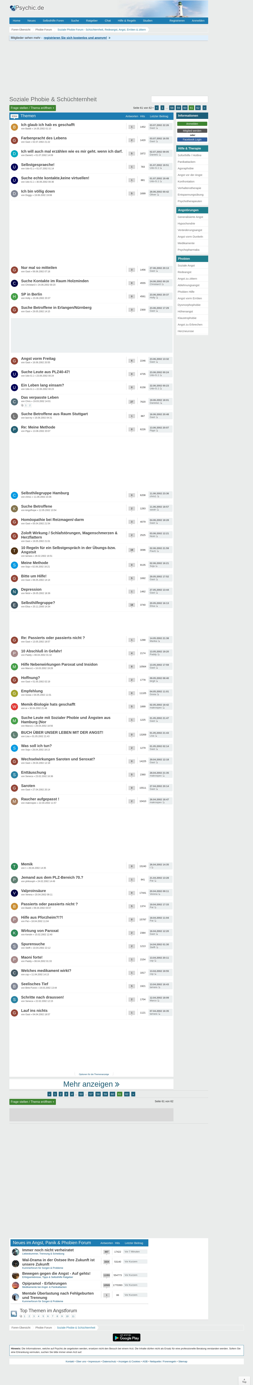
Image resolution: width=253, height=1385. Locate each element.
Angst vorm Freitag (38, 358)
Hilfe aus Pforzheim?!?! (42, 917)
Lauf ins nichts (34, 1010)
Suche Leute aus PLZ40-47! (45, 372)
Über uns (81, 1361)
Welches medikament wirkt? (46, 971)
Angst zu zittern (187, 278)
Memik (27, 864)
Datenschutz (109, 1361)
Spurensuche (33, 944)
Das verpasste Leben (40, 397)
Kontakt (70, 1361)
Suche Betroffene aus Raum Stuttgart (54, 414)
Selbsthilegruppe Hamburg (45, 493)
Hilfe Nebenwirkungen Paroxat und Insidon (59, 664)
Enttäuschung (33, 772)
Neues (32, 20)
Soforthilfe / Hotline (190, 155)
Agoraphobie (186, 168)
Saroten (28, 786)
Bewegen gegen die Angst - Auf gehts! (56, 1273)
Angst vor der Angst (190, 174)
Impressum (94, 1361)
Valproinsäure (33, 891)
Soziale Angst (186, 265)
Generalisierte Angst (190, 216)
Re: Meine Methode (38, 427)
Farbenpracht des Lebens (44, 138)
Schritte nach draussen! (42, 997)
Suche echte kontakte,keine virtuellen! (55, 178)
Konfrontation (186, 181)
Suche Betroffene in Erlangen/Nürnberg (56, 307)
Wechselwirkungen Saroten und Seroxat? (58, 759)
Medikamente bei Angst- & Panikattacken (44, 1287)
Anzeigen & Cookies (129, 1361)
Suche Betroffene (36, 506)
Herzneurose (186, 331)
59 (178, 107)
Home (16, 20)
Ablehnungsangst (189, 285)
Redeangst (184, 272)
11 (73, 1316)
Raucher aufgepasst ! (40, 799)
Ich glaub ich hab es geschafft (48, 125)
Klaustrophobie (187, 318)
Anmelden (198, 20)
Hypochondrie (186, 223)
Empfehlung (32, 691)
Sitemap (182, 1361)
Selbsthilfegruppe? (38, 603)
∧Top (244, 1380)
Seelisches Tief (34, 984)
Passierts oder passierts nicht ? (49, 904)
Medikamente (186, 243)
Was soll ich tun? (36, 746)
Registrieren (177, 20)
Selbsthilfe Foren (53, 20)
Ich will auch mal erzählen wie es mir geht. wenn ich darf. (72, 151)
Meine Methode (34, 563)
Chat (108, 20)
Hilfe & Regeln (127, 20)
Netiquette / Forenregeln (163, 1361)
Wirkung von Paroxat (40, 931)
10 (67, 1316)
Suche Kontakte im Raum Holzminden (55, 281)
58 (171, 107)
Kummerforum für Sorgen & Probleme (42, 1267)
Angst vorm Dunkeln (190, 236)
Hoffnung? (30, 678)
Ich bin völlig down (38, 191)
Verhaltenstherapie (189, 188)
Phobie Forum (43, 1327)
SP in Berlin (31, 294)
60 (185, 107)
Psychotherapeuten (190, 201)
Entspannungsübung (191, 194)
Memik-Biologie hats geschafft (48, 704)
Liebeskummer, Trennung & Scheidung (43, 1253)
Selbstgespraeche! (38, 165)
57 (90, 1094)
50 (81, 1094)
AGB (145, 1361)
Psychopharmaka (189, 249)
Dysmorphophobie (189, 304)
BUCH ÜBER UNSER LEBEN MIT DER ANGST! (62, 732)
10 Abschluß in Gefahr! (41, 651)
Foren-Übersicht (21, 1327)
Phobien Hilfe (186, 291)
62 (198, 107)
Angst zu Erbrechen (190, 324)
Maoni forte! (32, 957)
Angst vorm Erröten (190, 298)
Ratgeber (92, 20)
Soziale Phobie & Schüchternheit (53, 99)
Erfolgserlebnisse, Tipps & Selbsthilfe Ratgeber (47, 1277)
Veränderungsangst (190, 230)
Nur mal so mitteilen (39, 268)
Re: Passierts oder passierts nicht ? (53, 638)
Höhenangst (185, 311)
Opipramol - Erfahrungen (44, 1283)
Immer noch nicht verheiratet (48, 1250)
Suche (75, 20)
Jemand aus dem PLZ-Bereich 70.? (52, 877)
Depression (31, 589)
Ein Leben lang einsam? (42, 385)
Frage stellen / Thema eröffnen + (32, 108)
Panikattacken (186, 161)
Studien (147, 20)
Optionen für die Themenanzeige (94, 1074)
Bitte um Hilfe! (34, 576)
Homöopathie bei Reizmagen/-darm (52, 520)
